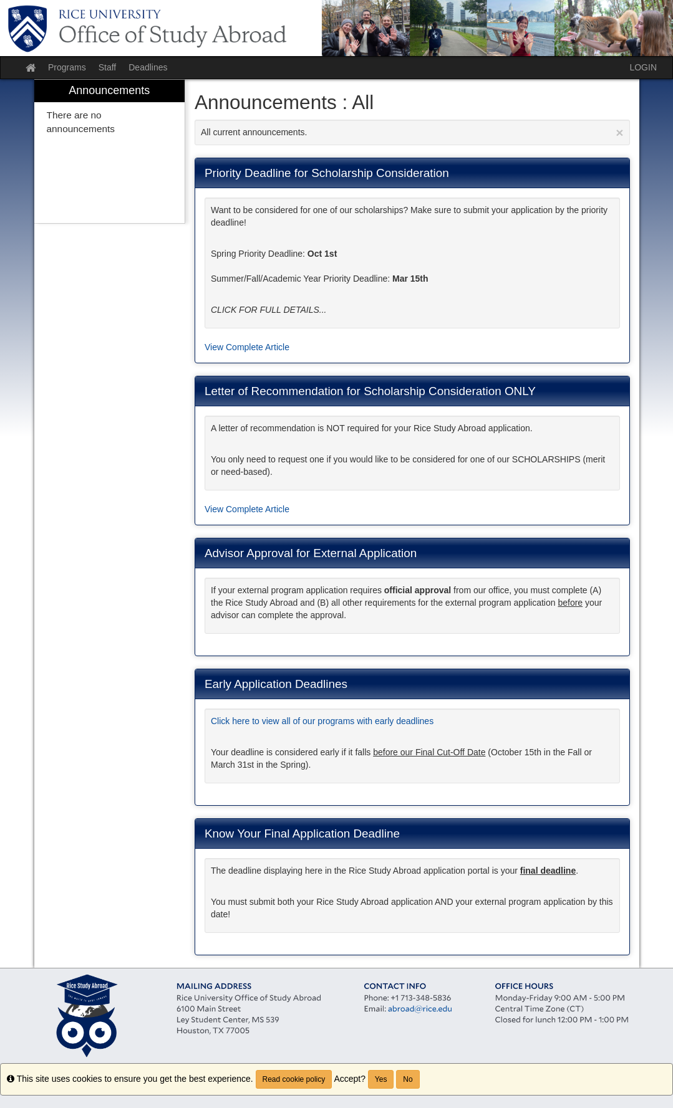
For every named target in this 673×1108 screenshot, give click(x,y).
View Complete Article (247, 347)
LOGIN (643, 67)
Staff (108, 67)
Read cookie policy (294, 1079)
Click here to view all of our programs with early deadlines (322, 721)
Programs (67, 67)
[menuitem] (109, 152)
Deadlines (147, 67)
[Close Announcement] (619, 132)
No (407, 1079)
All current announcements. (412, 132)
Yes (381, 1079)
